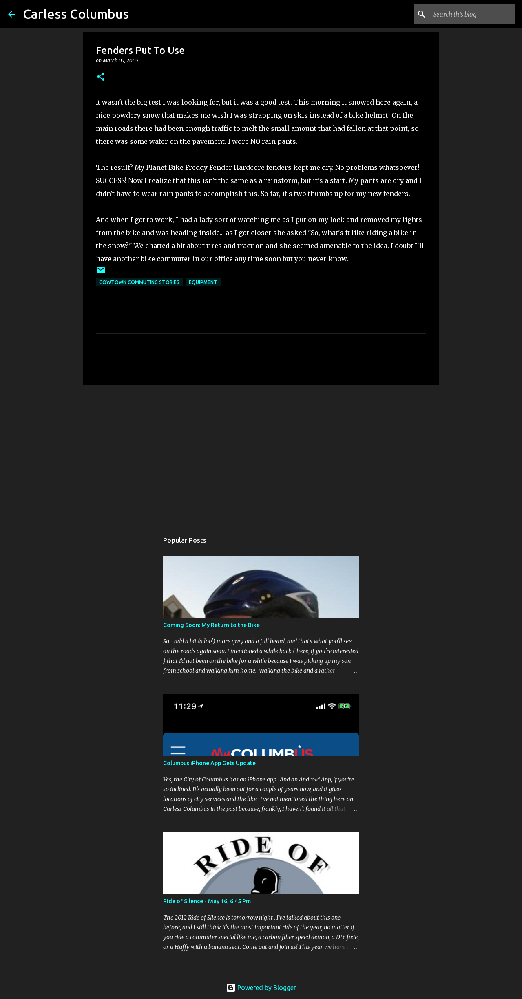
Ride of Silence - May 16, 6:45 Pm (207, 901)
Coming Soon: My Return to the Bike (211, 625)
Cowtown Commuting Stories (139, 282)
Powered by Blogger (261, 987)
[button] (101, 77)
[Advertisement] (261, 454)
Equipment (203, 282)
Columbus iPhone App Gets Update (209, 763)
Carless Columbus (76, 14)
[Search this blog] (472, 14)
